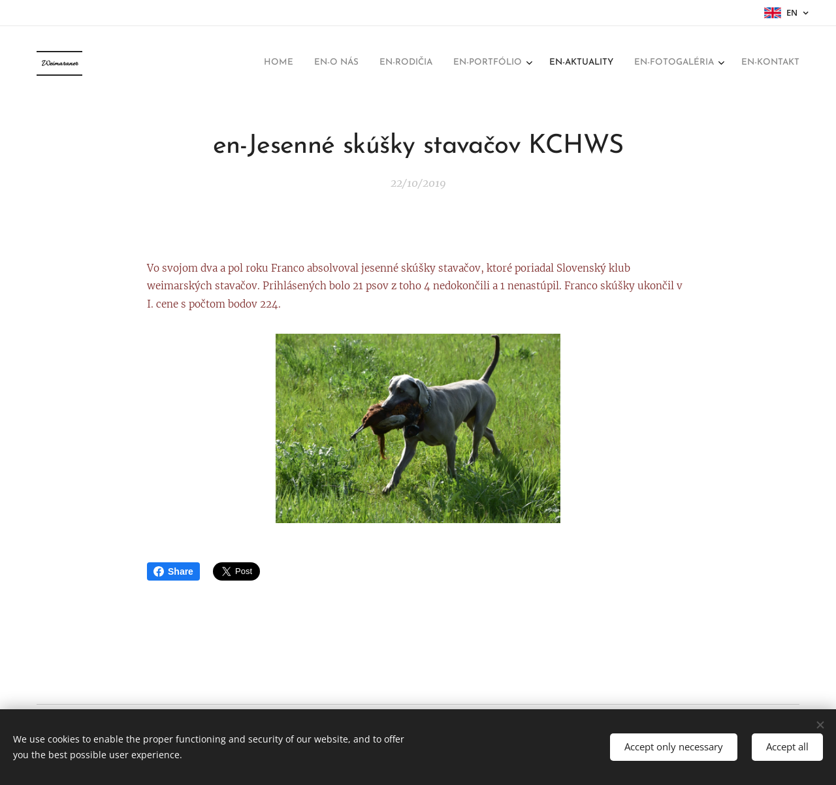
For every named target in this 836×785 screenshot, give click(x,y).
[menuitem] (664, 63)
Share (173, 571)
